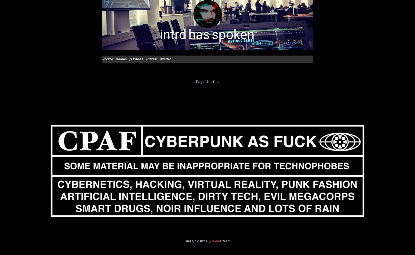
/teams (121, 59)
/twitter (165, 59)
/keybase (136, 59)
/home (108, 59)
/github (151, 59)
